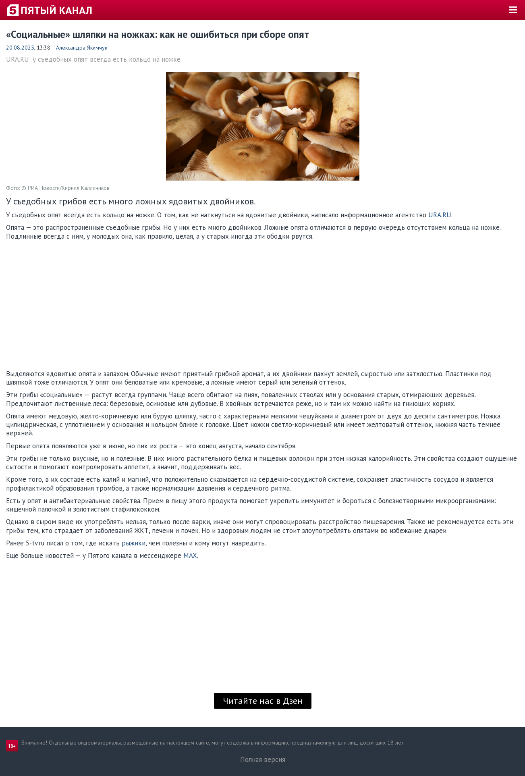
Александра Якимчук (81, 47)
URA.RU (439, 214)
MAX (190, 555)
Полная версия (262, 759)
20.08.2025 (20, 47)
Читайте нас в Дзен (263, 700)
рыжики (133, 543)
